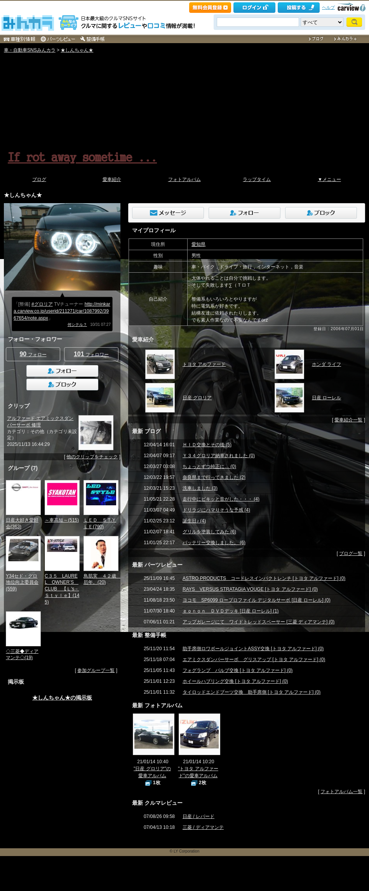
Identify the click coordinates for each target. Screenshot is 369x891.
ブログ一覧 (350, 553)
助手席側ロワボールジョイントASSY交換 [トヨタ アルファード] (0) (253, 648)
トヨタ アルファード (204, 364)
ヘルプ (328, 7)
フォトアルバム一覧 (341, 791)
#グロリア (42, 304)
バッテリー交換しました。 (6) (214, 542)
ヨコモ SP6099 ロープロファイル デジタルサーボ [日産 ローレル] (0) (257, 600)
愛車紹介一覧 (348, 420)
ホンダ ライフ (326, 364)
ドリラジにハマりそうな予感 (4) (216, 510)
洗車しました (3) (200, 488)
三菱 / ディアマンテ (203, 827)
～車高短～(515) (62, 520)
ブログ (39, 179)
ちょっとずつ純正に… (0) (209, 466)
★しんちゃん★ (77, 50)
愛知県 (198, 244)
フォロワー (91, 354)
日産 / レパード (198, 816)
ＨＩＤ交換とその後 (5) (207, 444)
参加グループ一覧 (96, 670)
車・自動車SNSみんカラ (30, 50)
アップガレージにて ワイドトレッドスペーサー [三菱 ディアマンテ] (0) (258, 622)
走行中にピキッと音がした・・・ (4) (221, 499)
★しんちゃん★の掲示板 (62, 697)
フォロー (32, 354)
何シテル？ (77, 324)
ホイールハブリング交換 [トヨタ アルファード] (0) (235, 681)
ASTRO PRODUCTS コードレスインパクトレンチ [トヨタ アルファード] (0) (264, 578)
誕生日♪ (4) (194, 521)
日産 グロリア (197, 397)
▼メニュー (329, 179)
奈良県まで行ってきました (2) (214, 477)
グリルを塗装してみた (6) (209, 531)
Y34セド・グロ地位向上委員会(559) (22, 582)
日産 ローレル (326, 397)
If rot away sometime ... (82, 156)
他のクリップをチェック (92, 456)
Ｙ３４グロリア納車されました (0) (219, 455)
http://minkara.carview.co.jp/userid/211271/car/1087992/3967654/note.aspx (62, 311)
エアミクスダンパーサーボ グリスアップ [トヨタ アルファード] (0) (254, 659)
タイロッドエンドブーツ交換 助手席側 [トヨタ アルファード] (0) (251, 692)
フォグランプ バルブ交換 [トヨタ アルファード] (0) (237, 670)
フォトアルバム (184, 179)
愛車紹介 (112, 179)
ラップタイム (257, 179)
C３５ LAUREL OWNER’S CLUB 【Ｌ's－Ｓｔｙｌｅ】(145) (62, 589)
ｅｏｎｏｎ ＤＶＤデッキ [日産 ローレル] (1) (230, 611)
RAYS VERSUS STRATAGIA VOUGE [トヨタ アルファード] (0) (250, 589)
